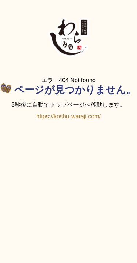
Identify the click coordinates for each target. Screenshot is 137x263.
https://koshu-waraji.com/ (68, 116)
